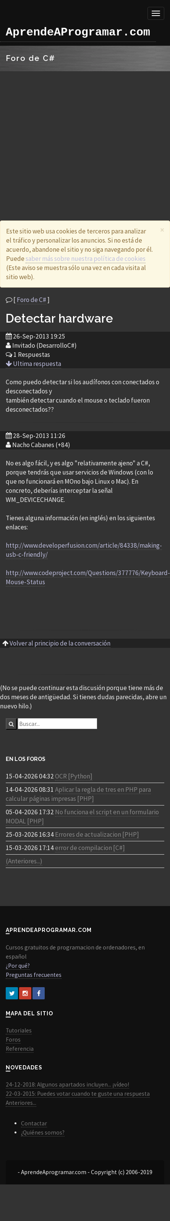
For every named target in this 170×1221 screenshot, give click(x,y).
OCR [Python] (73, 776)
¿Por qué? (18, 965)
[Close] (162, 230)
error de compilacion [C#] (90, 848)
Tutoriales (19, 1030)
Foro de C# (31, 300)
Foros (13, 1039)
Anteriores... (21, 1102)
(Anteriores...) (24, 861)
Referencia (20, 1048)
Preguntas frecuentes (34, 974)
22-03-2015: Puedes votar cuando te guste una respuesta (78, 1093)
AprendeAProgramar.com (78, 32)
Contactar (34, 1123)
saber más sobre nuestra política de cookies (86, 258)
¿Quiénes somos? (43, 1132)
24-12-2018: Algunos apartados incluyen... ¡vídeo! (67, 1084)
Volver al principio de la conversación (60, 643)
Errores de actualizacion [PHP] (97, 834)
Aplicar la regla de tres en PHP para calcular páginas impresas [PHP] (78, 794)
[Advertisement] (71, 136)
